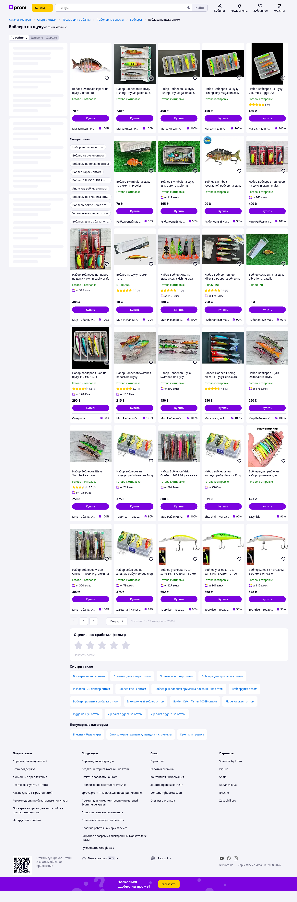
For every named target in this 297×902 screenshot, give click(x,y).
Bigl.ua (223, 780)
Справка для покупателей (30, 772)
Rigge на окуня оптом (239, 712)
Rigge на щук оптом (86, 725)
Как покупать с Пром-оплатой (33, 803)
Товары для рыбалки (76, 19)
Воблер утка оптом (244, 700)
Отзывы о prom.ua (162, 811)
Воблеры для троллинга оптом (222, 687)
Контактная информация (167, 788)
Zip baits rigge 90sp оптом (125, 725)
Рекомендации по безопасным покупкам (40, 811)
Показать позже (84, 655)
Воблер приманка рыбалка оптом (95, 712)
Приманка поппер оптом (176, 687)
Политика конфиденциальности (103, 831)
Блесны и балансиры (87, 745)
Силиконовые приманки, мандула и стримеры (141, 745)
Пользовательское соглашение (102, 823)
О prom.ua (157, 772)
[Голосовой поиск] (188, 7)
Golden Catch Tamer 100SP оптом (195, 712)
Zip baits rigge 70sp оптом (168, 725)
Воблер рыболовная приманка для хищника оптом (189, 700)
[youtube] (221, 869)
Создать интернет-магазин (99, 780)
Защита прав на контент (166, 796)
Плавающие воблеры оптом (132, 687)
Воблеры (136, 19)
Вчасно (224, 803)
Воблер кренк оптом (132, 700)
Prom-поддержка (24, 780)
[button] (90, 118)
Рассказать (168, 895)
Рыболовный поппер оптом (91, 700)
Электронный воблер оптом (145, 712)
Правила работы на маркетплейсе (104, 839)
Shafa (223, 788)
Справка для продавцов (98, 772)
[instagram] (235, 869)
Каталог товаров (20, 19)
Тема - (97, 869)
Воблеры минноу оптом (89, 687)
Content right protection (166, 803)
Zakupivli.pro (227, 811)
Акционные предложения (30, 788)
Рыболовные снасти (110, 19)
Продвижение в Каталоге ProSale (104, 796)
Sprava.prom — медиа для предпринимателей (112, 803)
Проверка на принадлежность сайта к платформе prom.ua (38, 821)
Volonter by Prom (230, 772)
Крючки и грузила (192, 745)
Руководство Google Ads (98, 859)
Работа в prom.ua (162, 780)
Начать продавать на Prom (99, 788)
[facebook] (228, 869)
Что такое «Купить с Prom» (30, 796)
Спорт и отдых (46, 19)
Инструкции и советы (27, 831)
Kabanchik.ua (228, 796)
